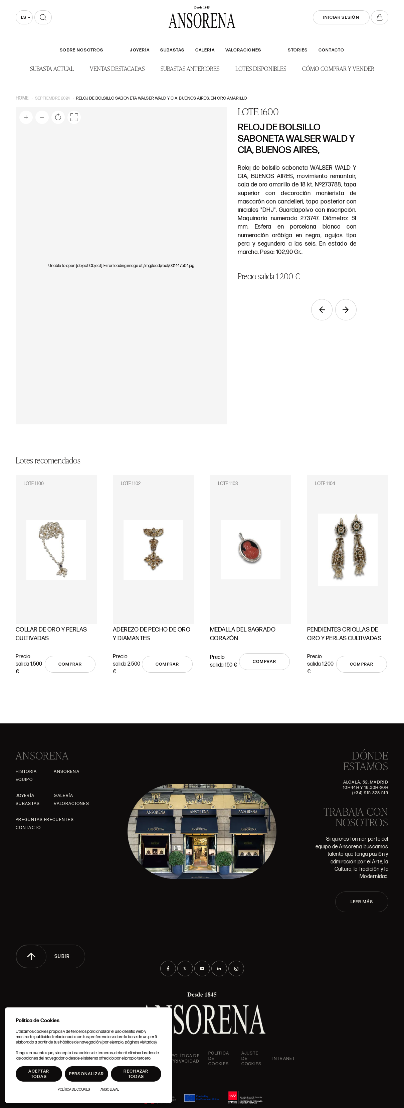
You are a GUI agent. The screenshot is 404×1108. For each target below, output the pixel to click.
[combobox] (24, 17)
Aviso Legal (109, 1090)
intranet (283, 1058)
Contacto (331, 50)
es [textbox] (23, 17)
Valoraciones (243, 50)
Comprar (70, 664)
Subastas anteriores (190, 68)
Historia (26, 771)
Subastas (172, 50)
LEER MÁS (362, 902)
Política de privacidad (186, 1058)
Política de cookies (218, 1059)
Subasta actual (52, 68)
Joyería (140, 50)
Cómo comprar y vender (338, 68)
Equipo (24, 779)
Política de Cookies (74, 1090)
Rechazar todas (136, 1074)
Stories (298, 50)
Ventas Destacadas (117, 68)
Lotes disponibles (260, 68)
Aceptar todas (38, 1074)
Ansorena (66, 771)
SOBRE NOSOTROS (81, 50)
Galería (205, 50)
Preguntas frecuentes (45, 819)
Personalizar (86, 1074)
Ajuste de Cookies (251, 1059)
